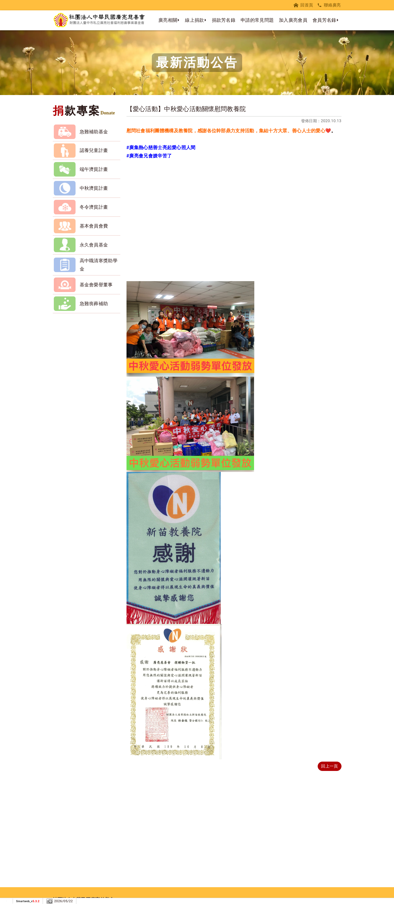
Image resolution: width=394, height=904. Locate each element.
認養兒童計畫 (94, 150)
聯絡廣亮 (329, 5)
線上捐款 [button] (194, 20)
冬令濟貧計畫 (94, 207)
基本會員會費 (94, 226)
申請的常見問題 (257, 20)
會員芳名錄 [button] (324, 20)
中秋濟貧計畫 (94, 188)
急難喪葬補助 (94, 303)
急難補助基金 (94, 131)
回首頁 (303, 5)
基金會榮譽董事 (96, 284)
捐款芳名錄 (224, 20)
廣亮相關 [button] (167, 20)
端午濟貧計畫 (94, 169)
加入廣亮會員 (293, 20)
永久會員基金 (94, 244)
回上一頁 (329, 766)
